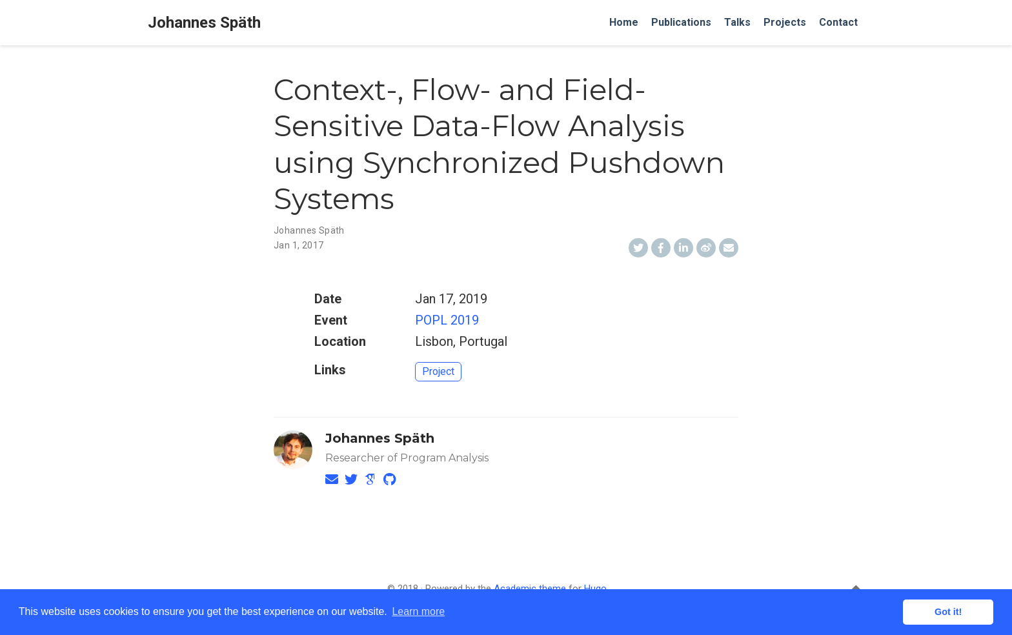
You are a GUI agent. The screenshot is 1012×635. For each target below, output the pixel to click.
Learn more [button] (418, 611)
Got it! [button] (948, 612)
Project (438, 371)
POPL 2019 (447, 320)
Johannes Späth (204, 23)
